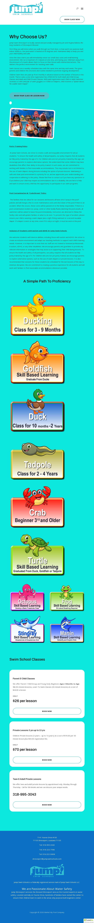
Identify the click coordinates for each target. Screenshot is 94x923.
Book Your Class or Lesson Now (29, 96)
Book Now (47, 711)
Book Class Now (69, 19)
